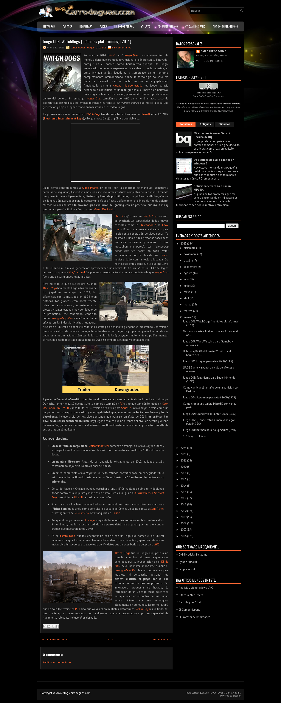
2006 (183, 536)
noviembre (190, 254)
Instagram (49, 26)
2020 (183, 467)
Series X (126, 408)
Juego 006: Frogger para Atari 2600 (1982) (208, 361)
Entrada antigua (162, 639)
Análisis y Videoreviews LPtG (196, 588)
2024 (183, 448)
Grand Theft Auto (104, 209)
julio (187, 279)
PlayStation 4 (148, 225)
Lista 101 (101, 47)
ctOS (157, 544)
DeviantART (86, 26)
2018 (183, 473)
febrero (188, 311)
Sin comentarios (121, 47)
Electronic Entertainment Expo (63, 118)
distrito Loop (67, 536)
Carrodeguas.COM (190, 602)
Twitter (67, 26)
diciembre (190, 248)
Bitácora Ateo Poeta (191, 595)
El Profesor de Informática (194, 617)
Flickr (103, 26)
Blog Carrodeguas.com (76, 693)
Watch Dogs (131, 55)
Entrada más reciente (54, 639)
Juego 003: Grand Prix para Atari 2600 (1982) (209, 414)
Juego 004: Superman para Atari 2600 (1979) (209, 397)
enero (187, 317)
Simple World (187, 569)
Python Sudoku (188, 562)
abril (187, 298)
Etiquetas (224, 124)
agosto (188, 273)
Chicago (90, 520)
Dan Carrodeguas (214, 51)
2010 (183, 511)
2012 (183, 498)
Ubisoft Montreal (99, 446)
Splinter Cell (81, 513)
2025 (183, 243)
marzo (188, 304)
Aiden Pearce (90, 188)
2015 (183, 479)
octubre (189, 260)
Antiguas (205, 124)
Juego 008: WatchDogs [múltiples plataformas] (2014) (87, 41)
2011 (183, 504)
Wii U (65, 408)
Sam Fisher (156, 509)
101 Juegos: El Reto (194, 436)
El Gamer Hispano (189, 610)
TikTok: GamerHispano (225, 26)
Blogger (237, 695)
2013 (183, 492)
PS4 (122, 404)
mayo (187, 292)
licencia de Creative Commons (208, 96)
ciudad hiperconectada (127, 85)
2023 (183, 454)
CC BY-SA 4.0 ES (232, 692)
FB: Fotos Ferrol (124, 26)
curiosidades (77, 47)
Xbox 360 (55, 408)
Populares (186, 124)
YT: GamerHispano (195, 26)
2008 (183, 523)
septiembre (191, 267)
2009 (183, 517)
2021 (183, 460)
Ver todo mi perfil (209, 61)
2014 (183, 486)
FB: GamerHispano (168, 26)
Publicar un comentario (57, 662)
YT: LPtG (145, 26)
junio (187, 286)
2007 (183, 529)
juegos (91, 47)
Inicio (110, 639)
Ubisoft (111, 55)
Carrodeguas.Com (200, 692)
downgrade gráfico (62, 318)
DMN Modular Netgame (193, 554)
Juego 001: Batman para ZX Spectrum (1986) (209, 430)
